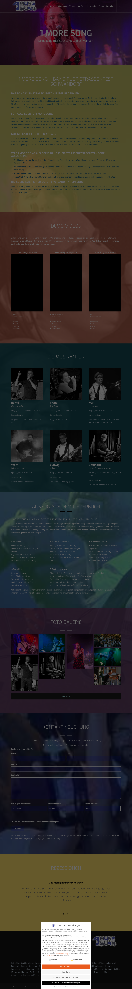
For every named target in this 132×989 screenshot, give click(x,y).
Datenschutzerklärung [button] (67, 986)
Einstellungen (50, 955)
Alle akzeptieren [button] (66, 967)
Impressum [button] (75, 986)
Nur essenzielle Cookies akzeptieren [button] (66, 977)
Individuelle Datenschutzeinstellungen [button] (66, 983)
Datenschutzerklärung (61, 954)
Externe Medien (76, 959)
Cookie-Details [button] (57, 986)
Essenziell (53, 959)
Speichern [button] (66, 972)
